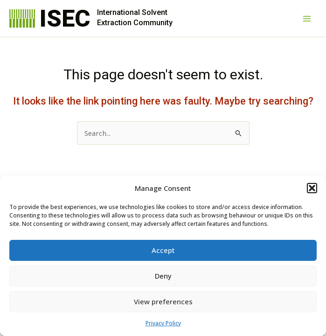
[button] (312, 188)
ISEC (65, 18)
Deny (163, 275)
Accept (163, 250)
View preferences (163, 301)
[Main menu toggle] (307, 18)
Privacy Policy (163, 323)
